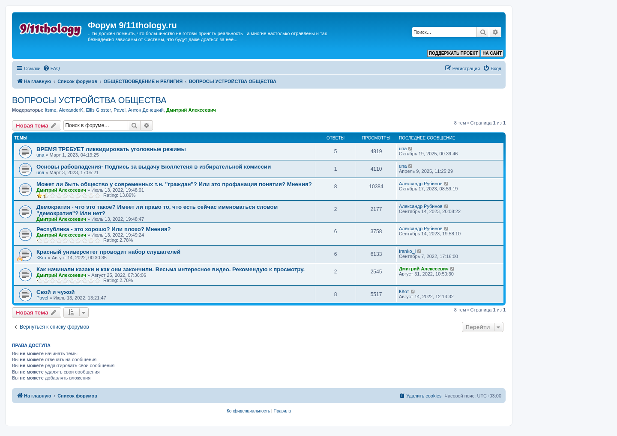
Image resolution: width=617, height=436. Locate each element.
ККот (41, 257)
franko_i (407, 251)
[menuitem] (51, 68)
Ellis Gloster (98, 110)
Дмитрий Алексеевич (191, 110)
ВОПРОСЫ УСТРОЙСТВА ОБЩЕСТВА (89, 100)
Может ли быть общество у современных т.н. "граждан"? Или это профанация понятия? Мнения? (174, 184)
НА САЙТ (492, 53)
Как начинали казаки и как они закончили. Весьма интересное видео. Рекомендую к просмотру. (170, 269)
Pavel (120, 110)
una (40, 154)
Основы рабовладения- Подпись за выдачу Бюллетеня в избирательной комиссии (153, 166)
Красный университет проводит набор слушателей (108, 252)
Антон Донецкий (146, 110)
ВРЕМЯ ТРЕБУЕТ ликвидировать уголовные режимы (111, 149)
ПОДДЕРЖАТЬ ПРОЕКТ (453, 53)
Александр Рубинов (421, 183)
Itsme (50, 110)
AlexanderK (71, 110)
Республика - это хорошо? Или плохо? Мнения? (103, 229)
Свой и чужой (55, 292)
